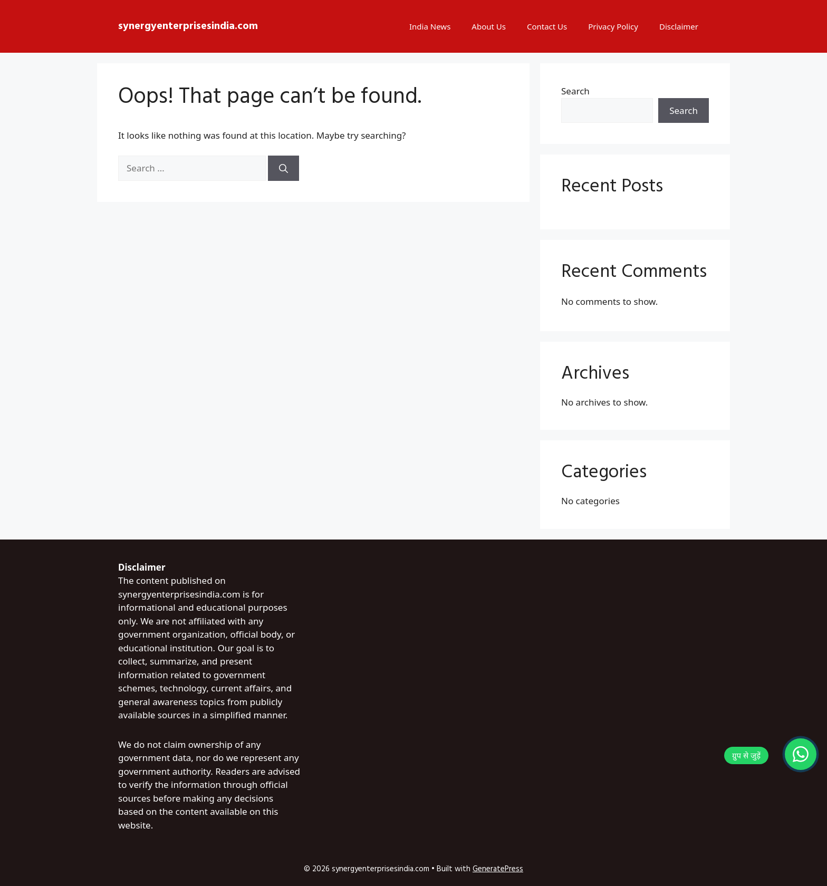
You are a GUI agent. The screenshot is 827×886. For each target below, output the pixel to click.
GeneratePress (498, 869)
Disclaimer (678, 26)
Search (575, 91)
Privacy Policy (613, 26)
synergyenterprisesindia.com (188, 26)
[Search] (283, 168)
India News (429, 26)
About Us (489, 26)
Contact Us (547, 26)
